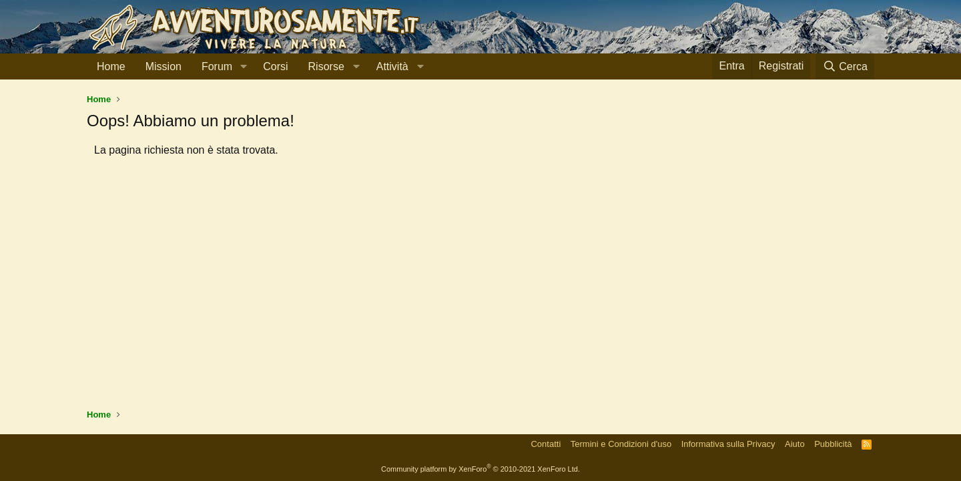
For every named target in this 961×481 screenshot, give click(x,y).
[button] (243, 66)
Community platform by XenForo (480, 469)
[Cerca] (845, 66)
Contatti (546, 444)
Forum (217, 66)
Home (111, 66)
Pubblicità (833, 444)
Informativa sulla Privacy (728, 444)
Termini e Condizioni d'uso (621, 444)
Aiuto (795, 444)
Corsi (275, 66)
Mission (163, 66)
